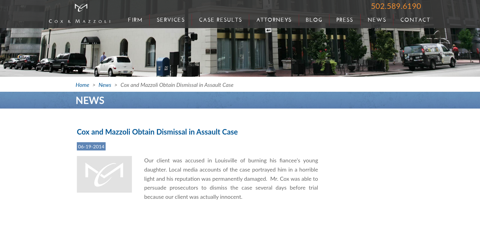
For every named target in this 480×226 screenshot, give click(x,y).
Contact (415, 20)
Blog (314, 20)
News (377, 20)
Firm (135, 20)
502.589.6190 (396, 5)
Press (345, 20)
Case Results (220, 20)
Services (171, 20)
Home (82, 84)
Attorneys (274, 20)
